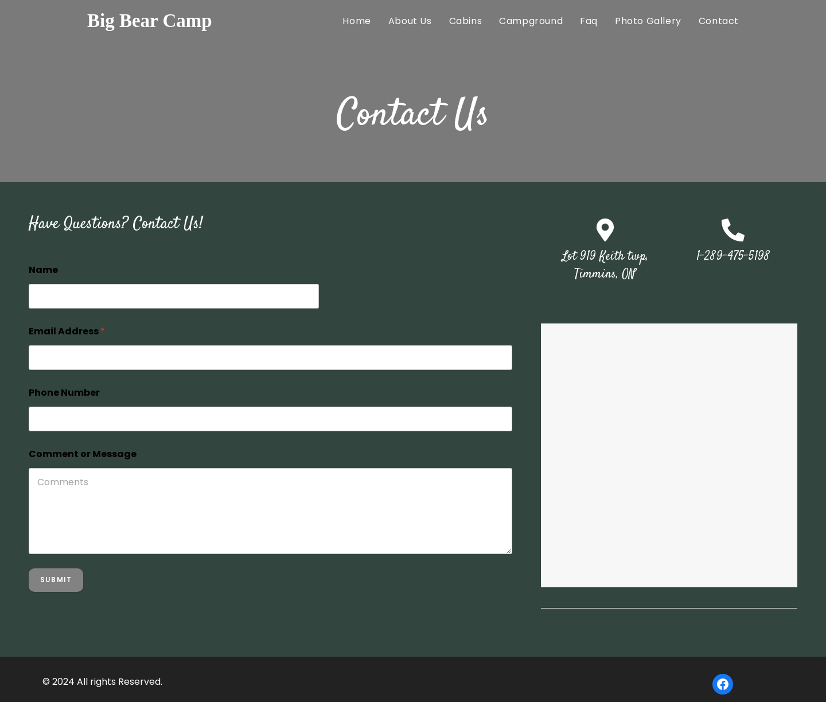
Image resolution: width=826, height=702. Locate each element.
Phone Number (64, 392)
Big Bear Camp (149, 20)
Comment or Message (83, 453)
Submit (56, 579)
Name (43, 269)
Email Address (67, 331)
